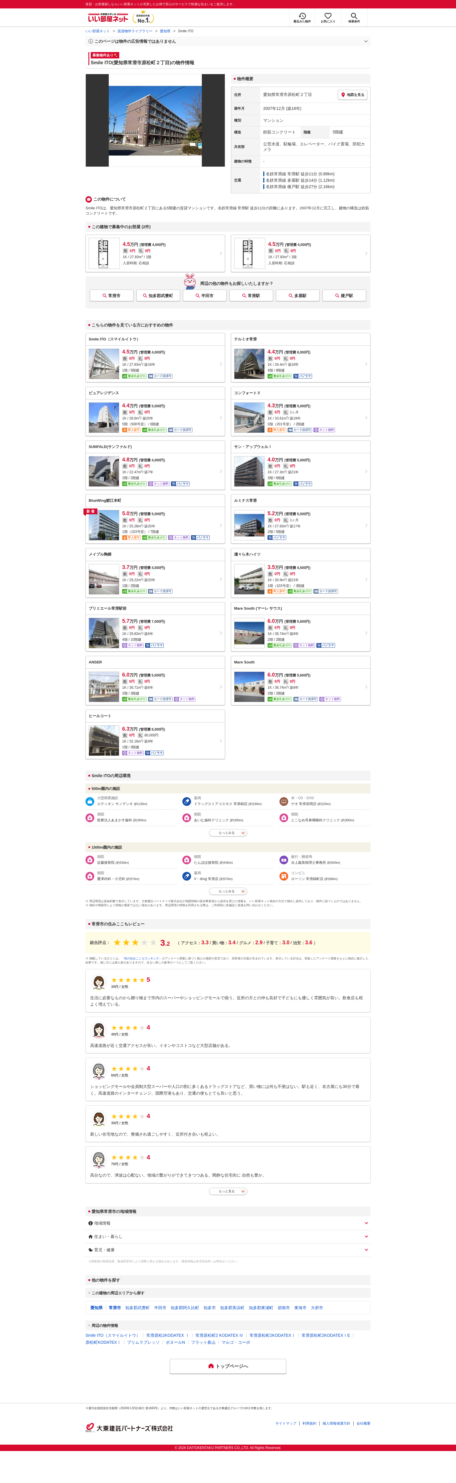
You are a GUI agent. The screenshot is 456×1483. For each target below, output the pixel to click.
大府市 (317, 1308)
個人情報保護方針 (336, 1423)
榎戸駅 (347, 295)
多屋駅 (300, 295)
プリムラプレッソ (143, 1342)
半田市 (207, 295)
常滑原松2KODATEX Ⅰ (167, 1335)
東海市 (300, 1308)
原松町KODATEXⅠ (103, 1342)
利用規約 (309, 1423)
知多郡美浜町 (232, 1308)
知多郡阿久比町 (185, 1308)
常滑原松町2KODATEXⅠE (326, 1335)
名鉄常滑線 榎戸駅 (283, 186)
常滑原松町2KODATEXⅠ (272, 1335)
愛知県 (165, 31)
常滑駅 (254, 295)
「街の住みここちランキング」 (141, 958)
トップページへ (231, 1366)
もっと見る (227, 1191)
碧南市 (284, 1308)
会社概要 (363, 1423)
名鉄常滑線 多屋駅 (283, 180)
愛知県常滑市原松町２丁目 (287, 94)
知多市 (210, 1308)
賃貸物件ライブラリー (134, 31)
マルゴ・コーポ (236, 1342)
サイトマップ (285, 1423)
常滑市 (114, 295)
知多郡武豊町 (161, 295)
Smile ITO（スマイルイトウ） (113, 1335)
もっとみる (227, 832)
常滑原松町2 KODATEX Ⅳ (219, 1335)
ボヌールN (175, 1342)
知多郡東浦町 (261, 1308)
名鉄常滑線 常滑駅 (283, 174)
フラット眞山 (203, 1342)
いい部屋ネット (98, 31)
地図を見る (352, 94)
